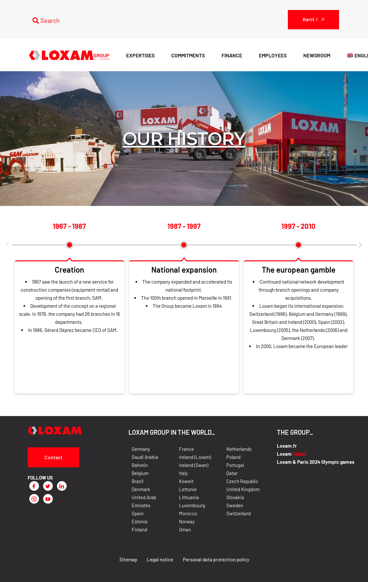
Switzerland (238, 513)
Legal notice (159, 559)
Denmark (141, 489)
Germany (141, 449)
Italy (183, 473)
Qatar (232, 473)
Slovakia (235, 497)
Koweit (186, 481)
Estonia (139, 521)
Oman (185, 529)
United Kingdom (242, 489)
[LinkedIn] (62, 486)
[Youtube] (48, 499)
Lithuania (189, 497)
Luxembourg (192, 505)
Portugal (235, 465)
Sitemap (128, 559)
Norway (187, 521)
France (186, 449)
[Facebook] (34, 486)
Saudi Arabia (145, 457)
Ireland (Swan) (193, 465)
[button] (8, 245)
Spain (138, 513)
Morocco (188, 513)
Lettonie (188, 489)
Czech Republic (242, 481)
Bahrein (140, 465)
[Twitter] (48, 486)
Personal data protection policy (216, 559)
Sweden (234, 505)
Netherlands (238, 449)
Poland (233, 457)
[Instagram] (34, 499)
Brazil (137, 481)
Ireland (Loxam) (195, 457)
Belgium (140, 473)
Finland (139, 529)
